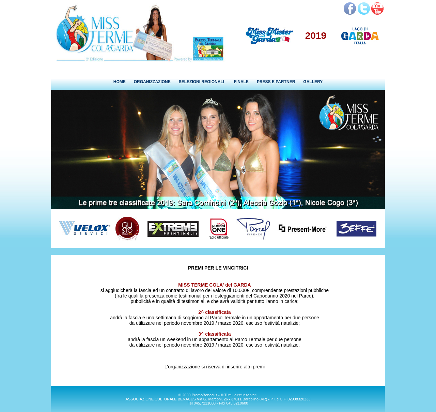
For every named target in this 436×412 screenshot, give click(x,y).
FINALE (241, 81)
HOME (119, 81)
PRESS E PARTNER (276, 81)
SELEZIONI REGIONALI (201, 81)
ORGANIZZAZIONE (152, 81)
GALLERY (313, 81)
